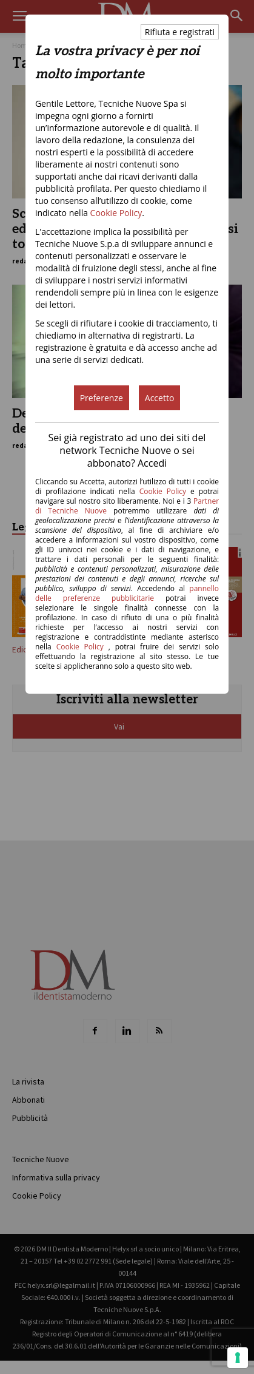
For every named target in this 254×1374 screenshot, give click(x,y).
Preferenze (101, 398)
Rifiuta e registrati (180, 32)
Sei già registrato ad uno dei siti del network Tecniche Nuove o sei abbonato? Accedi (127, 450)
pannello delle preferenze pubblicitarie (127, 593)
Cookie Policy (116, 212)
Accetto (160, 398)
